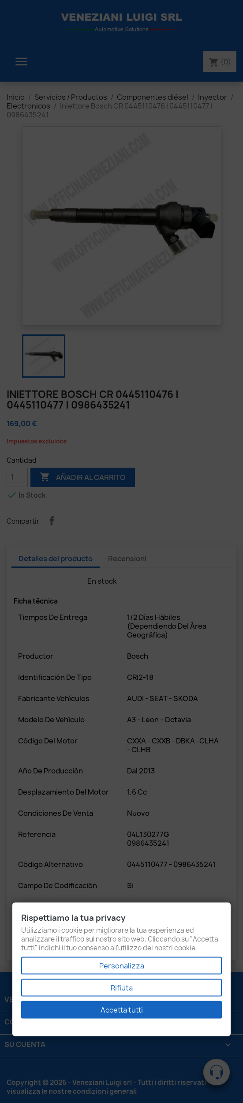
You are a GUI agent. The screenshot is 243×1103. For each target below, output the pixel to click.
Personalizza (121, 966)
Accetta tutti (122, 1010)
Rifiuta (122, 988)
